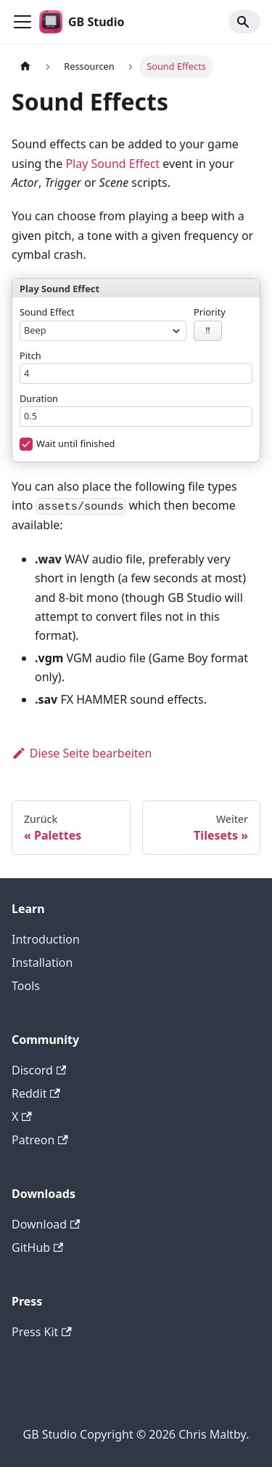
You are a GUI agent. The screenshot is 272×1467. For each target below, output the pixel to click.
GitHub (37, 1247)
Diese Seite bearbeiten (82, 753)
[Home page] (25, 66)
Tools (26, 986)
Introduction (46, 939)
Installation (42, 962)
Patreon (40, 1140)
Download (46, 1224)
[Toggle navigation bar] (22, 22)
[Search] (244, 21)
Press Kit (42, 1332)
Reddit (36, 1093)
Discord (39, 1070)
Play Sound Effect (112, 164)
